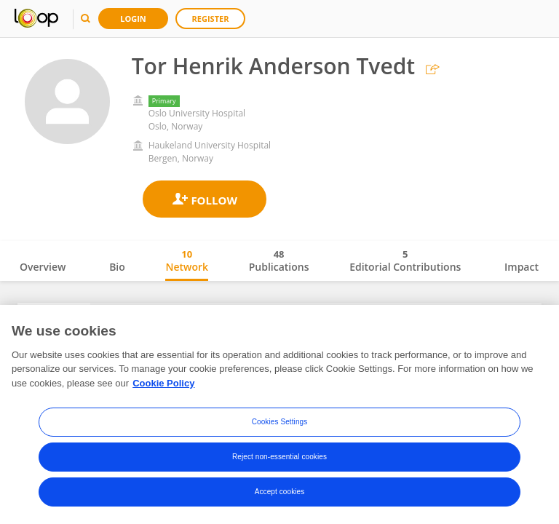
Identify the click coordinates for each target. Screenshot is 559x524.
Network (186, 260)
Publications (279, 260)
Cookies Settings (280, 422)
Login (133, 18)
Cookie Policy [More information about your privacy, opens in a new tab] (163, 383)
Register (210, 18)
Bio (117, 267)
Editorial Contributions (405, 260)
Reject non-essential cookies (279, 457)
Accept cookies (280, 492)
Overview (43, 267)
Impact (521, 267)
